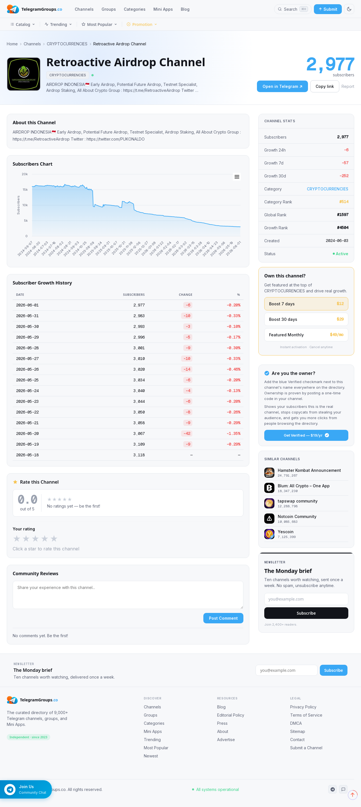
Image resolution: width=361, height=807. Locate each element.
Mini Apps (163, 9)
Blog (185, 9)
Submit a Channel (306, 747)
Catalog (22, 24)
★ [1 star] (17, 538)
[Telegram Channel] (332, 789)
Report (348, 86)
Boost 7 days (306, 304)
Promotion (142, 24)
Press (222, 723)
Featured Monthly (306, 335)
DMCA (296, 723)
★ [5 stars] (54, 538)
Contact (297, 739)
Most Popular (99, 24)
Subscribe (306, 613)
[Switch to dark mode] (349, 9)
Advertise (226, 739)
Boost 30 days (306, 319)
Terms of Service (306, 715)
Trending (58, 24)
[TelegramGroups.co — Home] (34, 9)
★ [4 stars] (45, 538)
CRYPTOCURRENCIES (67, 44)
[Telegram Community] (343, 789)
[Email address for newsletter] (287, 670)
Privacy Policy (303, 706)
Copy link (325, 86)
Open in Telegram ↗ (282, 86)
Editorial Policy (230, 715)
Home (12, 44)
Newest (151, 755)
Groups (109, 9)
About (222, 731)
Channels (84, 9)
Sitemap (297, 731)
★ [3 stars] (35, 538)
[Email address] (306, 599)
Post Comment (223, 618)
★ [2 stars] (26, 538)
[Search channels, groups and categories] (293, 9)
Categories (135, 9)
